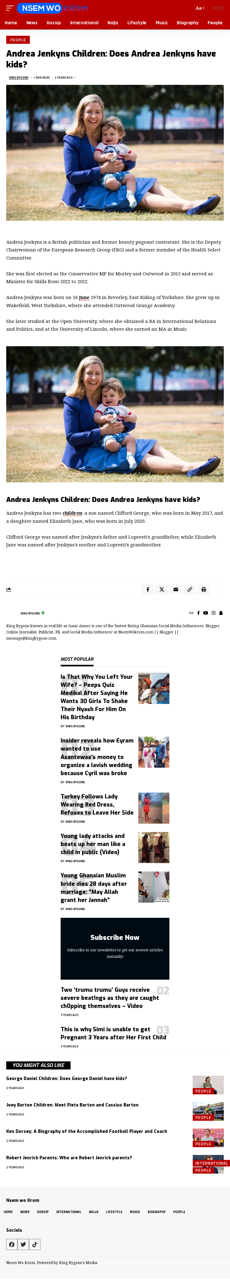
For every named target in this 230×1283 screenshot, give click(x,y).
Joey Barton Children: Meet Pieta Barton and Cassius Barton (72, 1105)
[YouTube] (206, 613)
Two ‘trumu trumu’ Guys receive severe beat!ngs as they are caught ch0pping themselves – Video (110, 998)
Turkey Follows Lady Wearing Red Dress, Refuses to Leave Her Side (97, 804)
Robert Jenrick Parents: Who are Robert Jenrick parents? (69, 1158)
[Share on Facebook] (147, 589)
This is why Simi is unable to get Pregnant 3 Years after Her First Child (113, 1033)
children (72, 513)
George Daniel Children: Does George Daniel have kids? (66, 1079)
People (18, 40)
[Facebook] (198, 613)
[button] (11, 8)
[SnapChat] (221, 613)
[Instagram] (213, 613)
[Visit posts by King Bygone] (11, 613)
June (84, 297)
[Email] (175, 589)
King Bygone (19, 77)
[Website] (191, 613)
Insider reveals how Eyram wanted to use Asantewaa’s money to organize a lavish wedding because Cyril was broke (97, 757)
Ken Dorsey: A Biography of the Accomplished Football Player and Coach (86, 1131)
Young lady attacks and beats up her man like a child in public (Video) (93, 844)
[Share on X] (161, 589)
